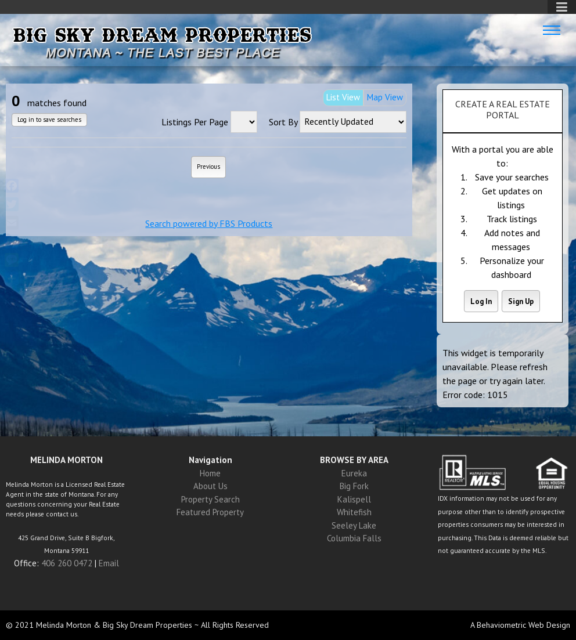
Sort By (283, 121)
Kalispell (354, 499)
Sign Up (521, 301)
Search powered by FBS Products (208, 223)
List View (343, 97)
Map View (385, 97)
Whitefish (354, 512)
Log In (481, 301)
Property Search (210, 499)
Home (210, 473)
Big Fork (354, 485)
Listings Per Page (194, 121)
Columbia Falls (354, 538)
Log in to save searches (49, 120)
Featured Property (210, 512)
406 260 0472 (66, 563)
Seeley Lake (354, 525)
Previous (208, 166)
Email (109, 563)
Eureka (354, 473)
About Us (210, 485)
